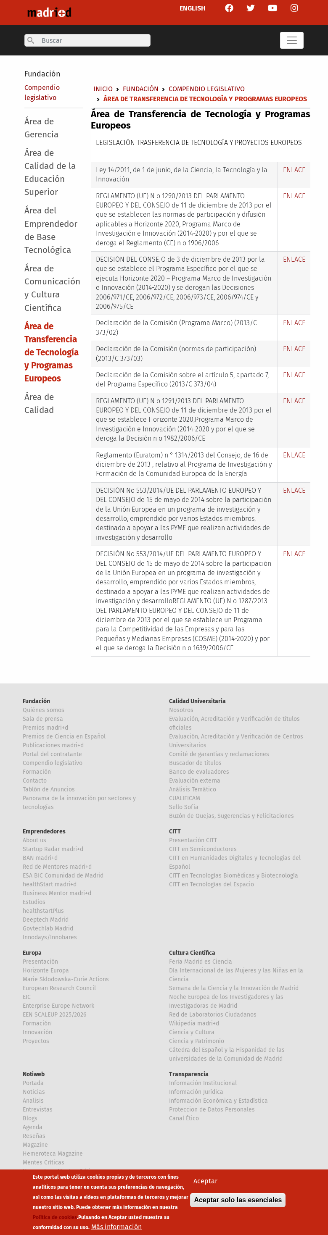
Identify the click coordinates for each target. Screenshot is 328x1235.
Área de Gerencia (41, 128)
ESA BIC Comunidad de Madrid (63, 875)
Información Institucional (203, 1083)
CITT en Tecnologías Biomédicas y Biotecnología (233, 875)
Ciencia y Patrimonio (196, 1041)
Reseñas (34, 1136)
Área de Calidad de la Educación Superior (50, 173)
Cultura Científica (192, 952)
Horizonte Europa (46, 970)
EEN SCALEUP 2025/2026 (54, 1014)
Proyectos (36, 1041)
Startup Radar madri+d (53, 849)
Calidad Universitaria (197, 701)
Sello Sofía (183, 807)
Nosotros (181, 710)
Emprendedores (44, 831)
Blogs (30, 1118)
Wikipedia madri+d (194, 1023)
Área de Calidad (39, 403)
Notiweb (34, 1074)
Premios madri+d (45, 727)
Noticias (34, 1092)
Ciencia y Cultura (191, 1032)
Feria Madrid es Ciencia (200, 961)
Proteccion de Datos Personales (212, 1109)
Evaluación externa (194, 780)
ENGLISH (193, 8)
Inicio (103, 89)
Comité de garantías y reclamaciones (219, 754)
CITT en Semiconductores (203, 849)
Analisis (33, 1100)
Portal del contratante (52, 754)
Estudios (34, 902)
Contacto (35, 780)
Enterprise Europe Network (58, 1005)
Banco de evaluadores (199, 771)
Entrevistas (38, 1109)
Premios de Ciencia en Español (64, 736)
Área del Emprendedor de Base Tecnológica (50, 230)
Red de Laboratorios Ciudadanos (213, 1014)
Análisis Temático (192, 789)
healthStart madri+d (50, 884)
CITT (175, 831)
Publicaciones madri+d (53, 745)
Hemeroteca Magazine (53, 1153)
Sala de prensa (43, 719)
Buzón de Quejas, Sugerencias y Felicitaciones (231, 816)
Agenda (32, 1127)
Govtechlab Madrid (48, 928)
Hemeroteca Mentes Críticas (61, 1171)
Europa (32, 952)
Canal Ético (184, 1118)
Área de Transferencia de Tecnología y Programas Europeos (51, 352)
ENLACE (294, 170)
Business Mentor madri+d (57, 893)
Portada (33, 1083)
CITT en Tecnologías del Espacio (211, 884)
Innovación (37, 1032)
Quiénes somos (43, 710)
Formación (37, 771)
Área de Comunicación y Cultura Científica (52, 288)
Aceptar (205, 1186)
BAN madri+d (40, 858)
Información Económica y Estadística (218, 1100)
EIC (27, 997)
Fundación (42, 74)
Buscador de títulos (195, 763)
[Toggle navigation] (292, 40)
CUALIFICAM (184, 798)
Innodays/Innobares (50, 937)
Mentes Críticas (43, 1162)
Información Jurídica (196, 1092)
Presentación (40, 961)
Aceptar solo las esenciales (238, 1204)
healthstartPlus (43, 910)
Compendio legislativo (207, 89)
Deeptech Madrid (46, 919)
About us (34, 840)
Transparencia (189, 1074)
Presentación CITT (193, 840)
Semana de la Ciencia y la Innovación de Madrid (234, 988)
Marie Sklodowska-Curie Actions (66, 979)
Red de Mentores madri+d (57, 866)
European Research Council (59, 988)
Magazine (35, 1144)
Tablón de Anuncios (49, 789)
